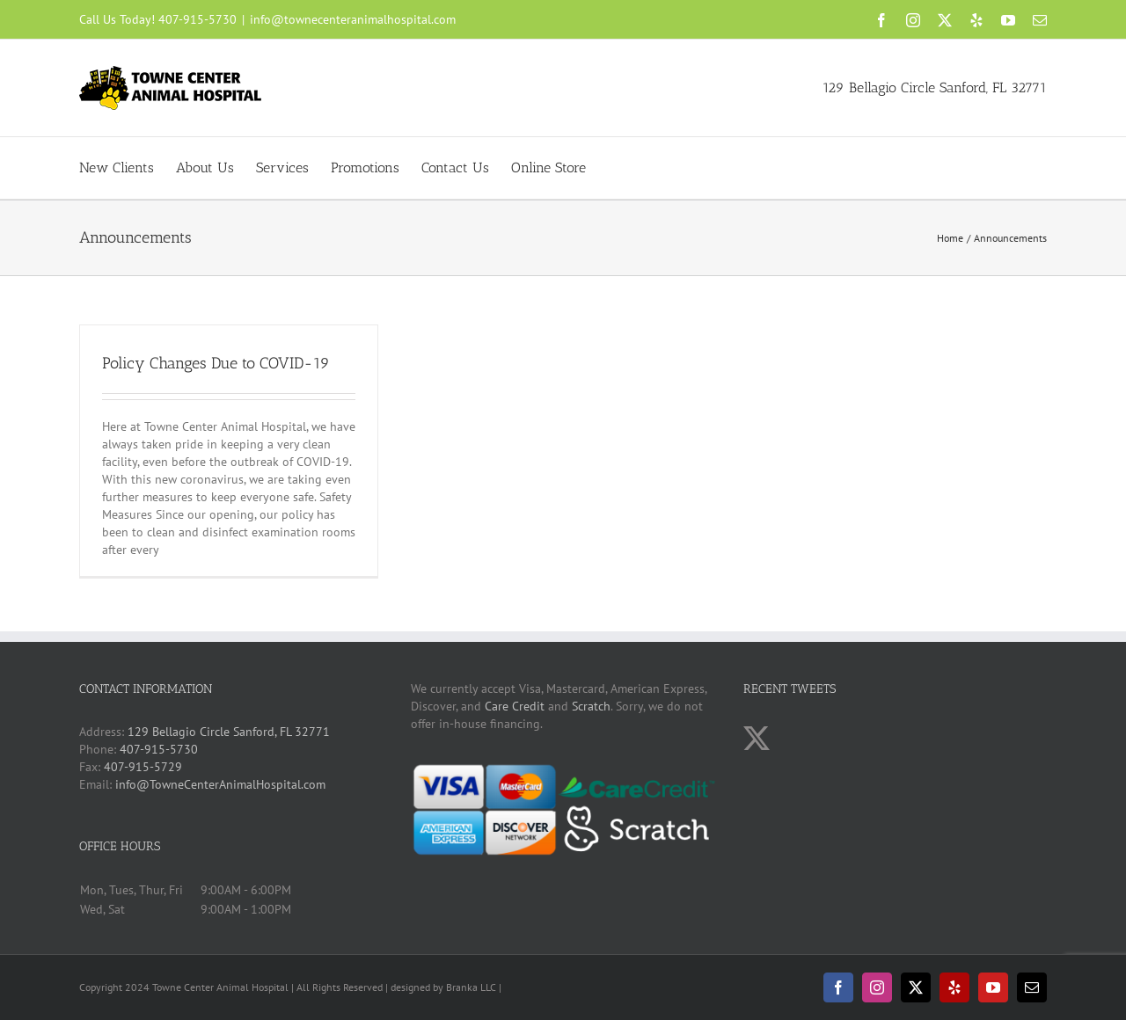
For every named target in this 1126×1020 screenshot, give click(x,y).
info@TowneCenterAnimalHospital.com (220, 784)
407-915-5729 (143, 767)
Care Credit (515, 706)
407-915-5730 (197, 19)
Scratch (591, 706)
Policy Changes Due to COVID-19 (216, 363)
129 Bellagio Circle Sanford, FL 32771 (935, 87)
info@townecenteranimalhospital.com (353, 19)
